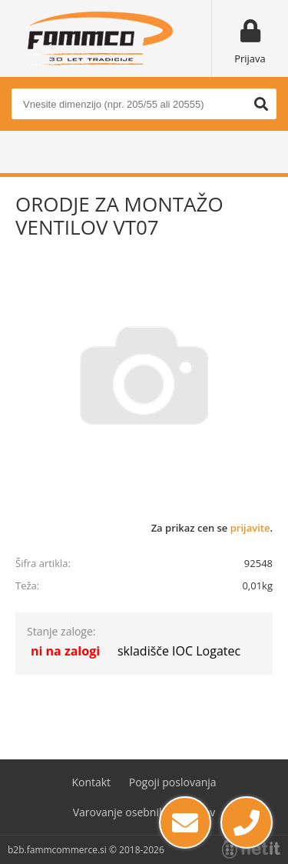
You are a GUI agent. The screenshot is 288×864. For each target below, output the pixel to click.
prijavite (250, 528)
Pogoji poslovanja (173, 782)
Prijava (250, 58)
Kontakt (91, 782)
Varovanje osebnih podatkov (144, 812)
